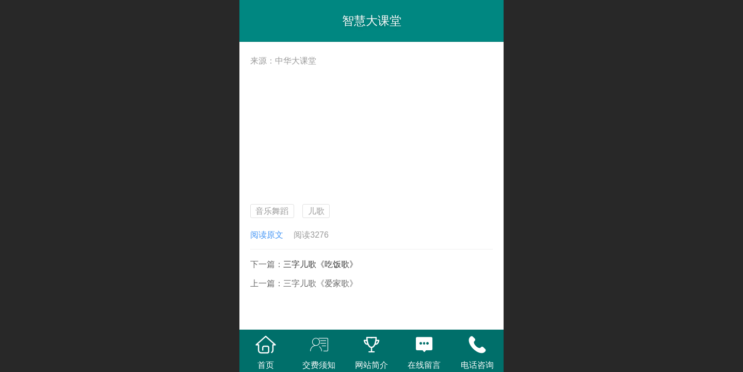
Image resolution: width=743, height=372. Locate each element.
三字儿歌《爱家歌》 (320, 283)
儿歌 (316, 211)
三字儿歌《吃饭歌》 (320, 264)
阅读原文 (266, 234)
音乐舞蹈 (271, 211)
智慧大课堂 (371, 20)
